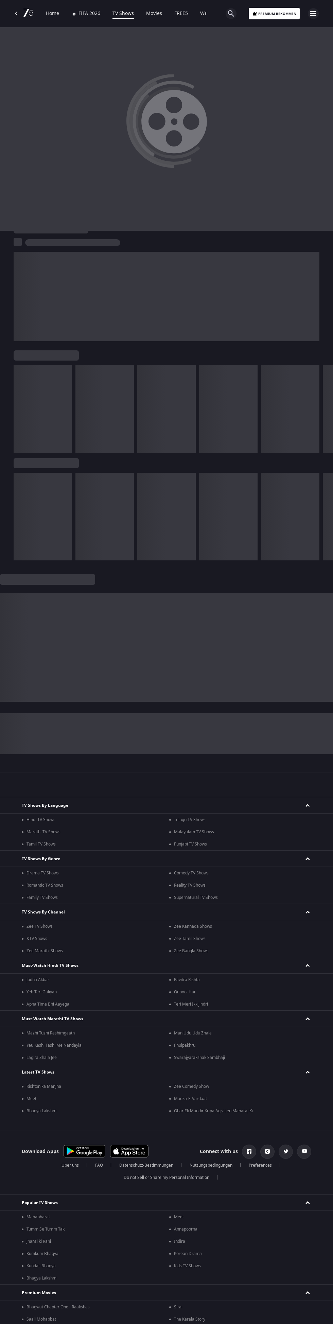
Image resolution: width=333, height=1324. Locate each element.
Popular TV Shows (40, 1203)
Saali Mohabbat (41, 1319)
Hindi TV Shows (41, 820)
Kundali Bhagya (41, 1266)
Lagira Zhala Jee (42, 1058)
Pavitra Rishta (187, 980)
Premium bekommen (274, 13)
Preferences (260, 1165)
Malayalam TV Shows (194, 832)
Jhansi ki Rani (39, 1241)
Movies (154, 13)
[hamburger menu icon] (313, 13)
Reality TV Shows (190, 885)
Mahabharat (38, 1217)
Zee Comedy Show (191, 1086)
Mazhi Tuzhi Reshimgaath (51, 1033)
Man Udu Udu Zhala (193, 1033)
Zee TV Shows (40, 926)
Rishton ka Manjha (44, 1086)
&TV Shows (37, 939)
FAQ (99, 1165)
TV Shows (123, 13)
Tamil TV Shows (41, 844)
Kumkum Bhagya (42, 1254)
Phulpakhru (184, 1045)
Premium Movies (39, 1293)
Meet (31, 1099)
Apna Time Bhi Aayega (48, 1004)
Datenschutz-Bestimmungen (146, 1165)
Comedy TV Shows (191, 873)
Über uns (70, 1165)
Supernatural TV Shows (196, 897)
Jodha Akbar (38, 980)
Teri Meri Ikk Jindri (191, 1004)
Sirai (178, 1307)
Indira (179, 1241)
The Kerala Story (189, 1319)
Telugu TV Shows (190, 820)
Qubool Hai (184, 992)
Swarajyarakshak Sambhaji (199, 1058)
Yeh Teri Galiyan (42, 992)
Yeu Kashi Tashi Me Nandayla (54, 1045)
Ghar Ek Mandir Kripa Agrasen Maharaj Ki (213, 1111)
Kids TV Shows (187, 1266)
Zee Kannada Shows (193, 926)
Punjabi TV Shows (190, 844)
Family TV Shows (42, 897)
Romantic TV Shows (45, 885)
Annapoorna (185, 1229)
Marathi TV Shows (43, 832)
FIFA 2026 (85, 13)
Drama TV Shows (43, 873)
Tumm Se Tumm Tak (46, 1229)
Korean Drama (188, 1254)
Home (52, 13)
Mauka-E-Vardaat (190, 1099)
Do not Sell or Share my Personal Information (166, 1177)
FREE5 (181, 13)
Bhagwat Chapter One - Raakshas (58, 1307)
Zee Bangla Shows (191, 951)
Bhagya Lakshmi (42, 1111)
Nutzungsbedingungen (211, 1165)
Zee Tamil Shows (190, 939)
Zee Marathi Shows (45, 951)
